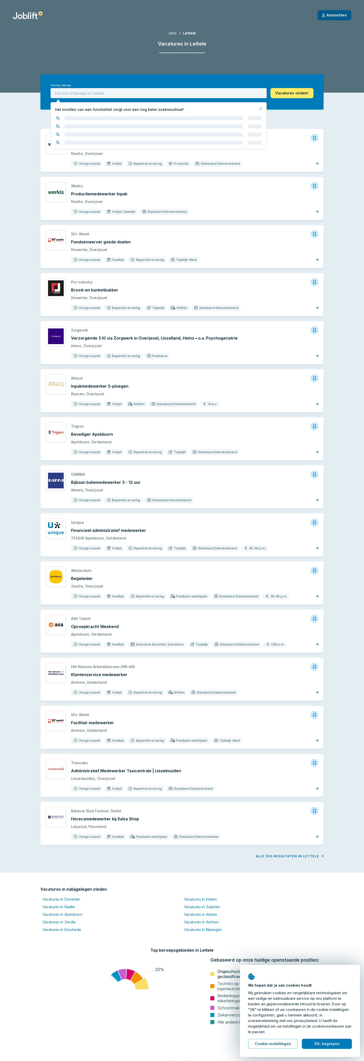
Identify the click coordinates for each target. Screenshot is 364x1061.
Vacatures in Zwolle (59, 922)
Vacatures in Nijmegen (203, 929)
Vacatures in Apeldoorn (62, 914)
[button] (291, 93)
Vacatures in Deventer (61, 899)
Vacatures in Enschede (61, 929)
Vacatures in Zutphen (202, 907)
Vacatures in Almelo (200, 914)
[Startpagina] (28, 15)
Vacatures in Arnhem (201, 922)
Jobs (172, 33)
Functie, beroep (61, 85)
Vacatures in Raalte (58, 907)
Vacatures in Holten (200, 899)
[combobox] (159, 93)
